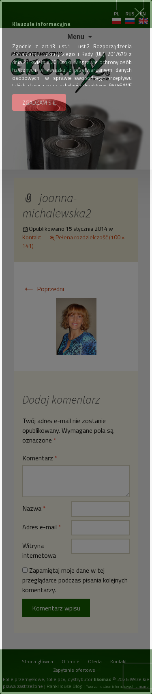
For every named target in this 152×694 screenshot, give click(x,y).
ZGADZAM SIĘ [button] (39, 102)
